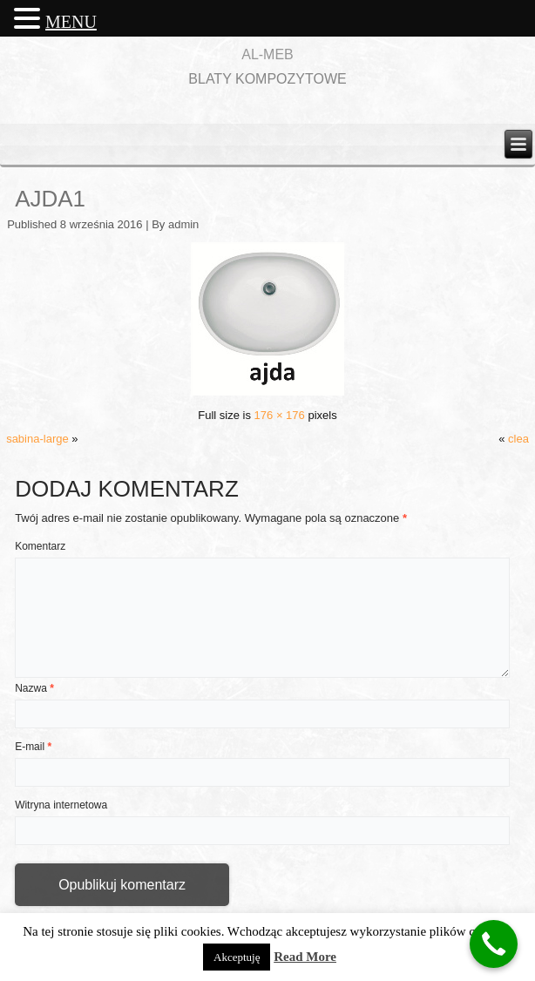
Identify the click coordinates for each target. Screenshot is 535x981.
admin (183, 224)
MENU (71, 21)
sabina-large (37, 438)
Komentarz (40, 546)
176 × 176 (279, 415)
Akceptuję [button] (236, 957)
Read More (305, 957)
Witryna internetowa (61, 805)
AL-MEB (267, 54)
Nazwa (34, 688)
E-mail (33, 747)
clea (518, 438)
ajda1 (50, 199)
